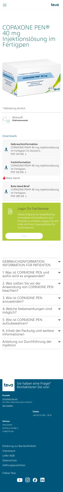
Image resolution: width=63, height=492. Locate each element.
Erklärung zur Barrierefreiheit (19, 446)
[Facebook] (35, 480)
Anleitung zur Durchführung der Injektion (27, 343)
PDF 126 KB (17, 172)
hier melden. (7, 406)
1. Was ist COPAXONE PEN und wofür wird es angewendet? (25, 274)
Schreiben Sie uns (9, 399)
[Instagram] (27, 480)
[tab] (31, 263)
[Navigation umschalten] (4, 5)
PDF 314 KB (17, 154)
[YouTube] (20, 480)
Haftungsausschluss (13, 465)
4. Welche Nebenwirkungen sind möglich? (27, 311)
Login (24, 235)
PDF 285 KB (18, 196)
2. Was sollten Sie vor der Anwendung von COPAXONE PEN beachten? (27, 287)
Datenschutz (9, 460)
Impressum (8, 450)
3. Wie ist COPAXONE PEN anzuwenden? (22, 300)
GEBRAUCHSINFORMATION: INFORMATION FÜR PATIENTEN (26, 263)
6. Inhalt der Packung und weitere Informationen (28, 332)
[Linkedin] (42, 480)
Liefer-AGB (8, 455)
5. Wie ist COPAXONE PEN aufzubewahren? (22, 322)
